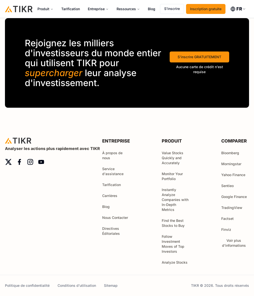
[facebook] (19, 161)
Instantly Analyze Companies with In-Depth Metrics (175, 200)
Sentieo (227, 186)
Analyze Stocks (175, 262)
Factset (227, 218)
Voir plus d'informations (236, 242)
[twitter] (8, 161)
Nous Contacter (115, 217)
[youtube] (41, 161)
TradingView (231, 207)
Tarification (70, 9)
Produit (43, 9)
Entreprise (96, 9)
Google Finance (234, 197)
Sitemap (111, 285)
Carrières (109, 196)
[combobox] (238, 9)
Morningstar (231, 164)
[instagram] (30, 161)
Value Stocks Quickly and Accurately (172, 158)
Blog (151, 9)
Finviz (226, 229)
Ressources (126, 9)
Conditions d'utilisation (77, 285)
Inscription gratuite (206, 9)
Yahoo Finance (233, 175)
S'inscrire (172, 8)
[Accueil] (19, 9)
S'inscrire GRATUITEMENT (199, 57)
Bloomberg (230, 153)
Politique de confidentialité (27, 285)
